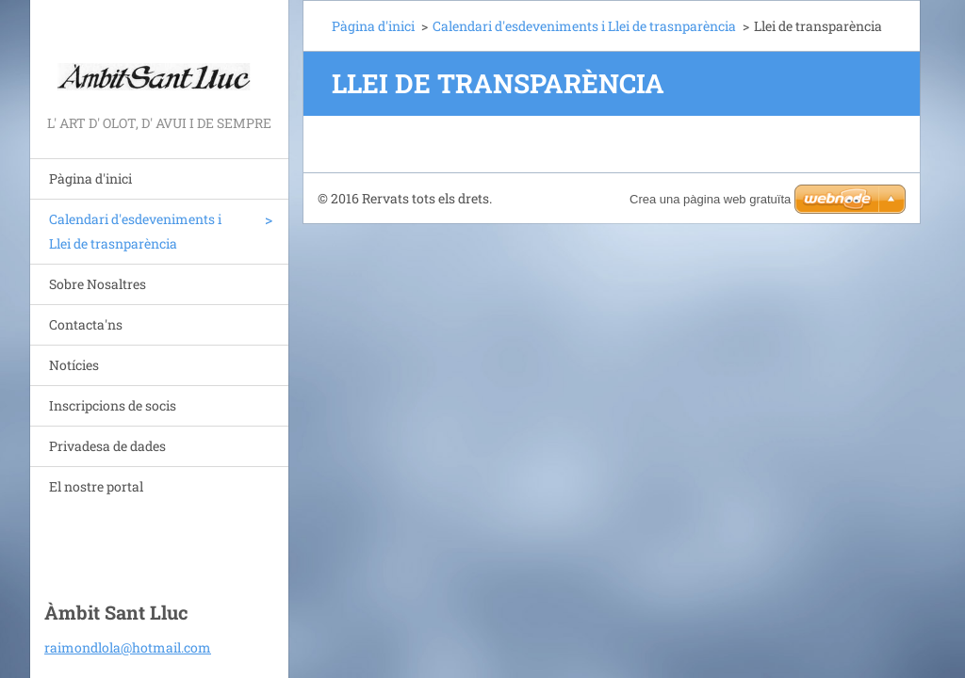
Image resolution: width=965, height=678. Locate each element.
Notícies (74, 365)
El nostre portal (96, 486)
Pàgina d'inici (90, 178)
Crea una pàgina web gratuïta (710, 199)
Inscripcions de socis (112, 405)
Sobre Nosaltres (97, 284)
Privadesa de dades (107, 446)
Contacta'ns (86, 324)
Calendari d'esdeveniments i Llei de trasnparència (135, 231)
